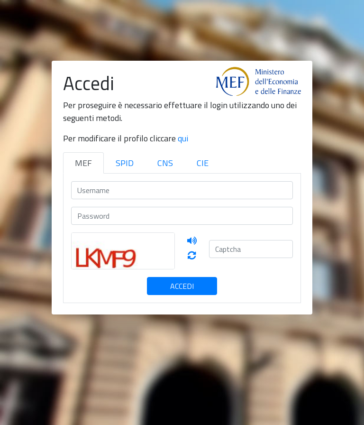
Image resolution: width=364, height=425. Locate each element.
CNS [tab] (165, 163)
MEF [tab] (83, 163)
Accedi (182, 286)
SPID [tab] (125, 163)
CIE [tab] (203, 163)
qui (183, 138)
